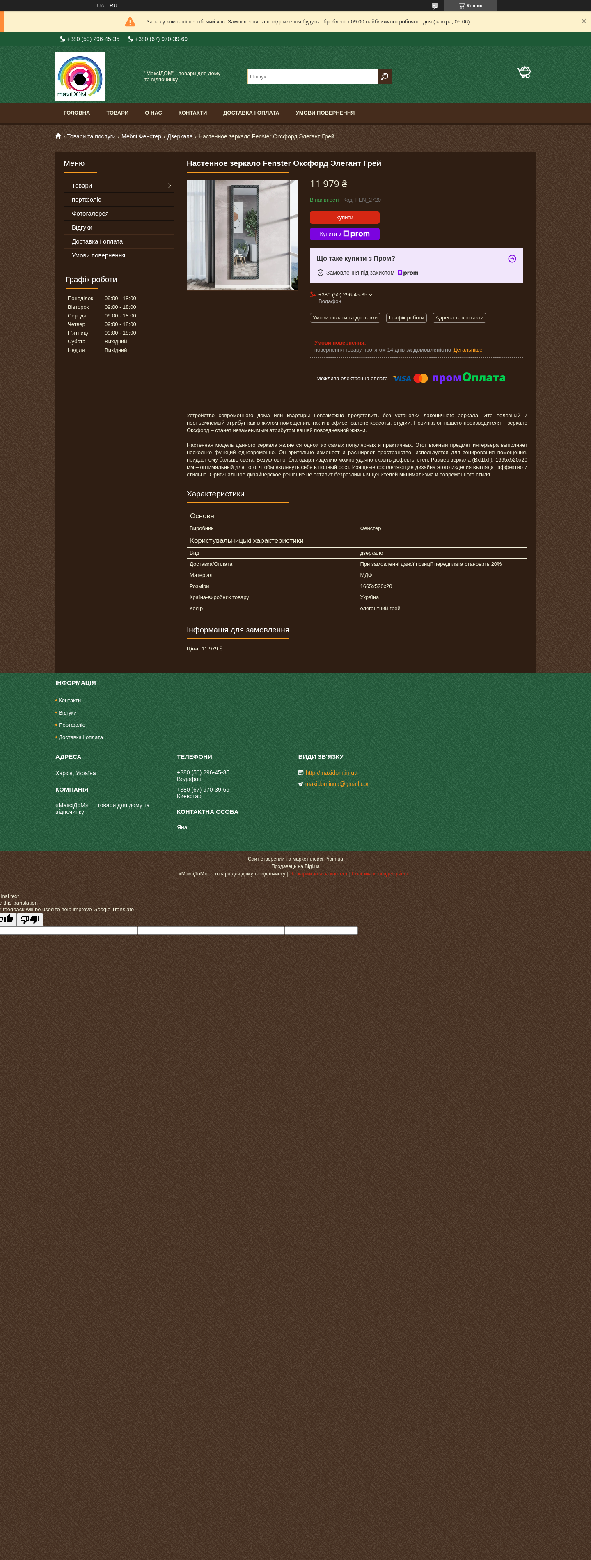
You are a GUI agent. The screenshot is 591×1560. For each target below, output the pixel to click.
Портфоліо (72, 725)
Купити (344, 217)
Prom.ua (334, 859)
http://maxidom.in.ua (331, 773)
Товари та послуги (91, 136)
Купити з (344, 234)
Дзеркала (180, 136)
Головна (77, 113)
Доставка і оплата (251, 113)
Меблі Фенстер (141, 136)
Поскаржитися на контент (318, 874)
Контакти (193, 113)
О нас (153, 113)
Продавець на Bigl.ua (295, 866)
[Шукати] (385, 76)
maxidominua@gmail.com (338, 784)
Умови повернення (325, 113)
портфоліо (86, 199)
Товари (117, 113)
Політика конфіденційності (382, 874)
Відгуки (82, 227)
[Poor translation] (30, 919)
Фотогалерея (90, 213)
